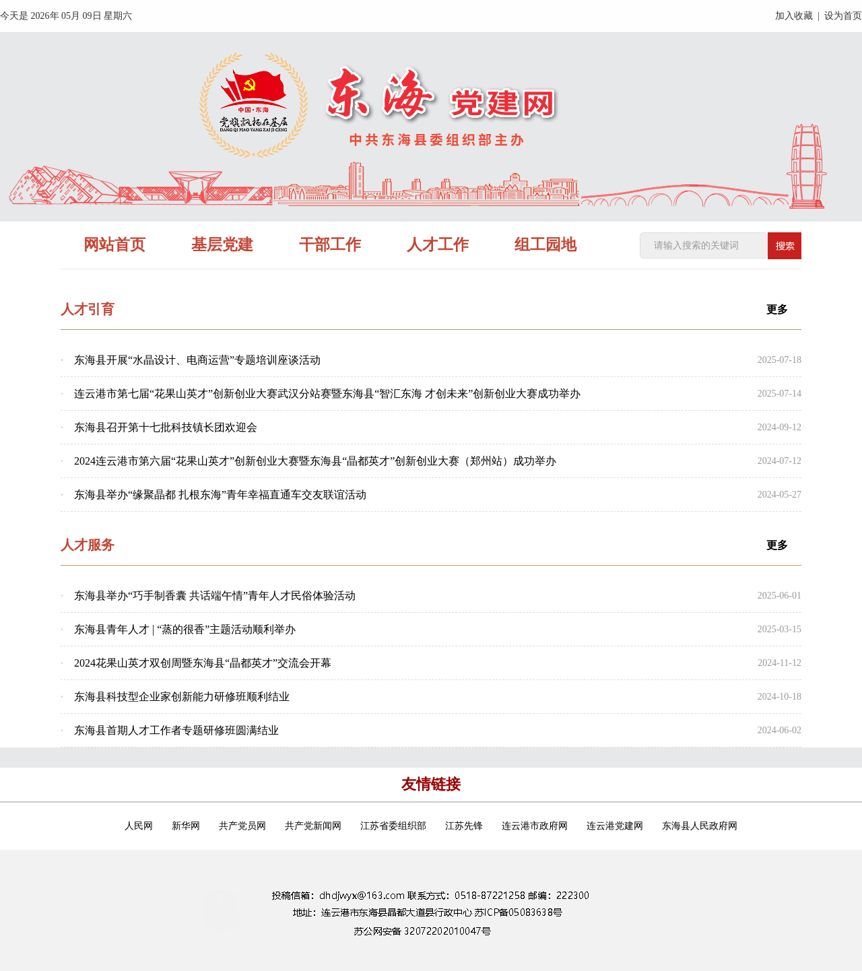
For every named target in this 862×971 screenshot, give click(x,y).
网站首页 (114, 244)
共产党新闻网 (313, 826)
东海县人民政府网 (699, 826)
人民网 (139, 826)
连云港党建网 (615, 826)
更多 (777, 309)
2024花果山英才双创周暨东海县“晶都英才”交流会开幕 (202, 663)
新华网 (186, 826)
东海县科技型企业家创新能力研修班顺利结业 (182, 696)
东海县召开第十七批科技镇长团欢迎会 (165, 427)
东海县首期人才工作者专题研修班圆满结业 (176, 730)
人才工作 (438, 244)
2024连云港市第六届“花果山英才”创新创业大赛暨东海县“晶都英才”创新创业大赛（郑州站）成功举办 (315, 461)
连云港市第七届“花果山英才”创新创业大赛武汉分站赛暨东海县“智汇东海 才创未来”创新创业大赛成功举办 (327, 393)
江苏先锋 (464, 826)
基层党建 (222, 244)
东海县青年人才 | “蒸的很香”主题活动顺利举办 (185, 629)
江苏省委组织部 (393, 826)
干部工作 (330, 244)
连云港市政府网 (535, 826)
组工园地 (545, 244)
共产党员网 (242, 826)
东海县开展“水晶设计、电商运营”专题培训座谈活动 (197, 360)
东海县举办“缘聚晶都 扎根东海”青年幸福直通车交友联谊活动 (220, 494)
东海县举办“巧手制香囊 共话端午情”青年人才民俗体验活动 (215, 595)
